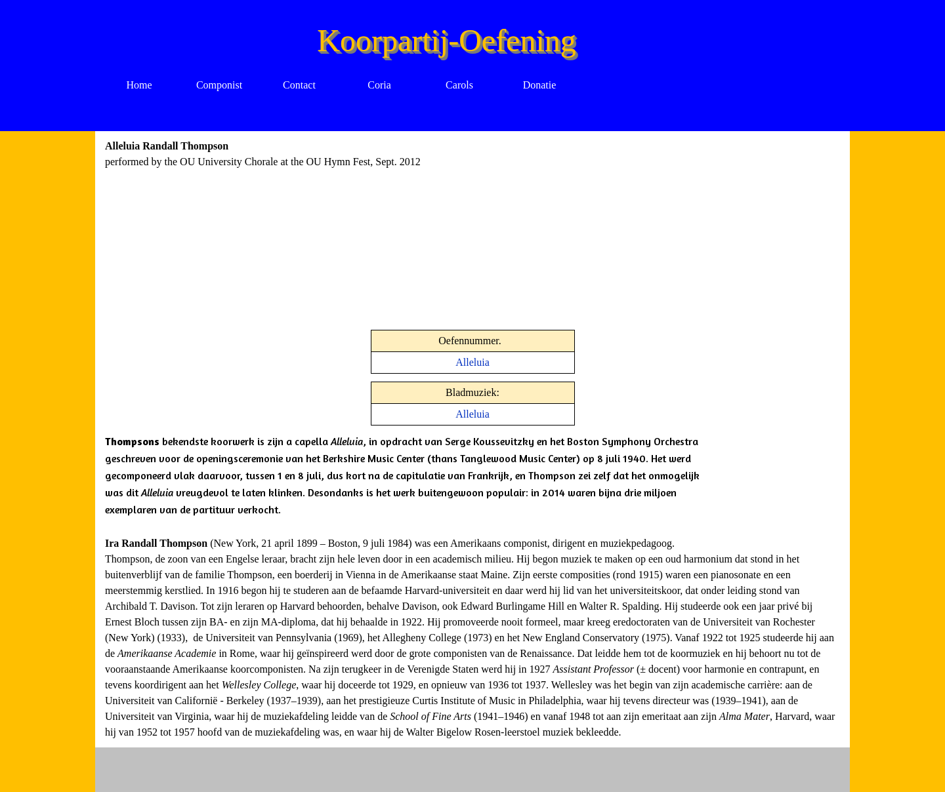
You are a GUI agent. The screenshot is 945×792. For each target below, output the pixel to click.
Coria (379, 84)
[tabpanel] (348, 154)
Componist (219, 84)
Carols (459, 84)
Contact (299, 84)
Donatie (539, 84)
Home (139, 84)
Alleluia (472, 362)
